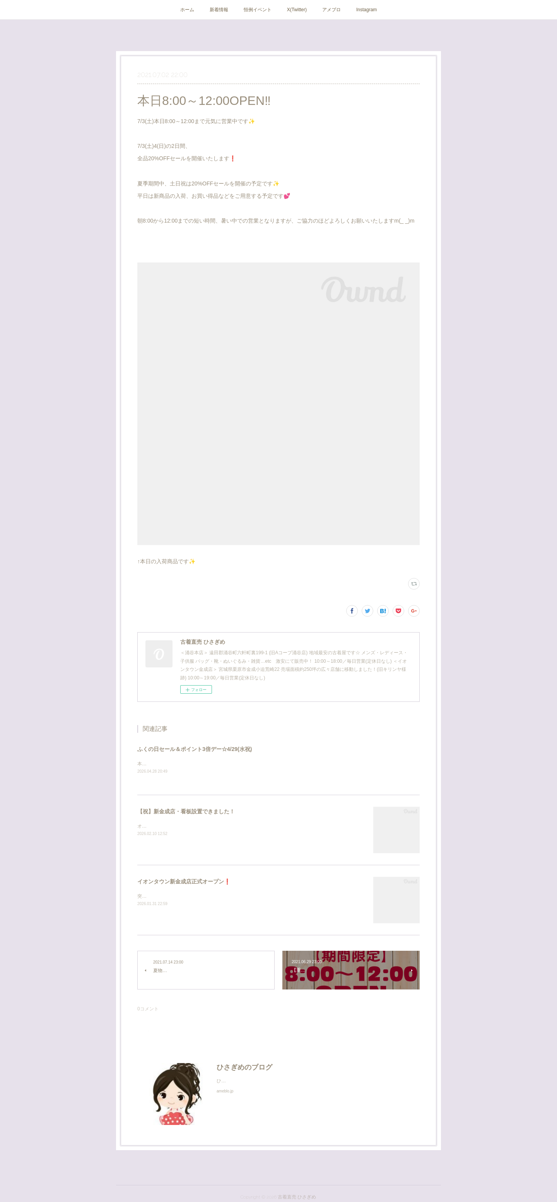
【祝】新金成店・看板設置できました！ (186, 812)
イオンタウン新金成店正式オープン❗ (184, 882)
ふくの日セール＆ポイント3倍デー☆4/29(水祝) (194, 749)
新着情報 (219, 9)
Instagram (366, 9)
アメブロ (331, 9)
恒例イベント (258, 9)
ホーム (187, 9)
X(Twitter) (297, 9)
